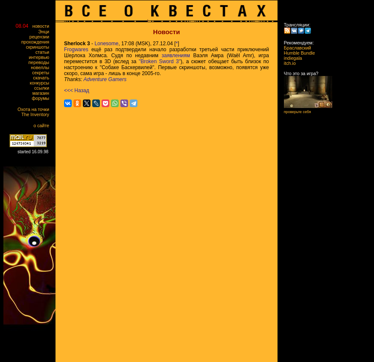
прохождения (37, 41)
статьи (44, 52)
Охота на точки (35, 109)
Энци (46, 31)
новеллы (42, 67)
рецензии (41, 36)
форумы (42, 98)
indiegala (290, 58)
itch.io (287, 63)
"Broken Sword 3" (160, 61)
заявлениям (175, 55)
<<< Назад (76, 90)
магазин (43, 93)
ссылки (44, 87)
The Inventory (37, 114)
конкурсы (41, 82)
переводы (41, 62)
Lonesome (106, 44)
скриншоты (39, 47)
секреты (42, 72)
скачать (43, 77)
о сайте (43, 125)
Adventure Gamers (105, 79)
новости (43, 26)
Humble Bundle (297, 52)
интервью (41, 57)
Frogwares (76, 50)
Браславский (295, 47)
